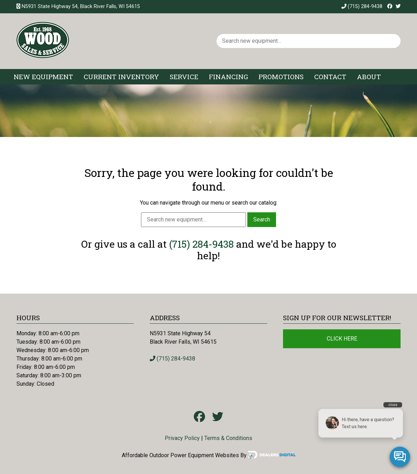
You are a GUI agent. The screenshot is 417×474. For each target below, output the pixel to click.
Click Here (342, 338)
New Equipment (43, 76)
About (369, 76)
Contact (330, 76)
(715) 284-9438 (361, 6)
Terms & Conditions (228, 438)
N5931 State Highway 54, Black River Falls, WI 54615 (81, 6)
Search (261, 219)
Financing (228, 76)
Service (184, 76)
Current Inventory (121, 76)
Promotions (281, 76)
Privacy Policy (182, 438)
